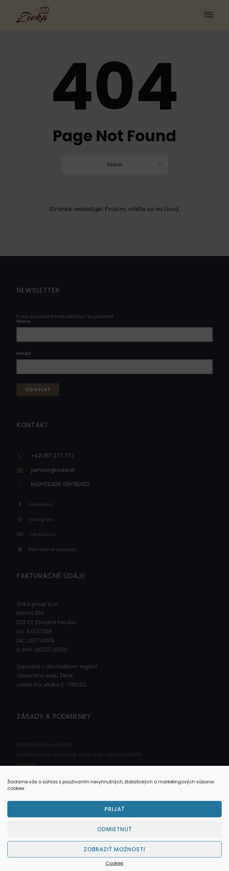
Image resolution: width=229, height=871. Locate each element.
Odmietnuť (114, 829)
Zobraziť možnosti (114, 849)
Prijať (114, 809)
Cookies (114, 863)
